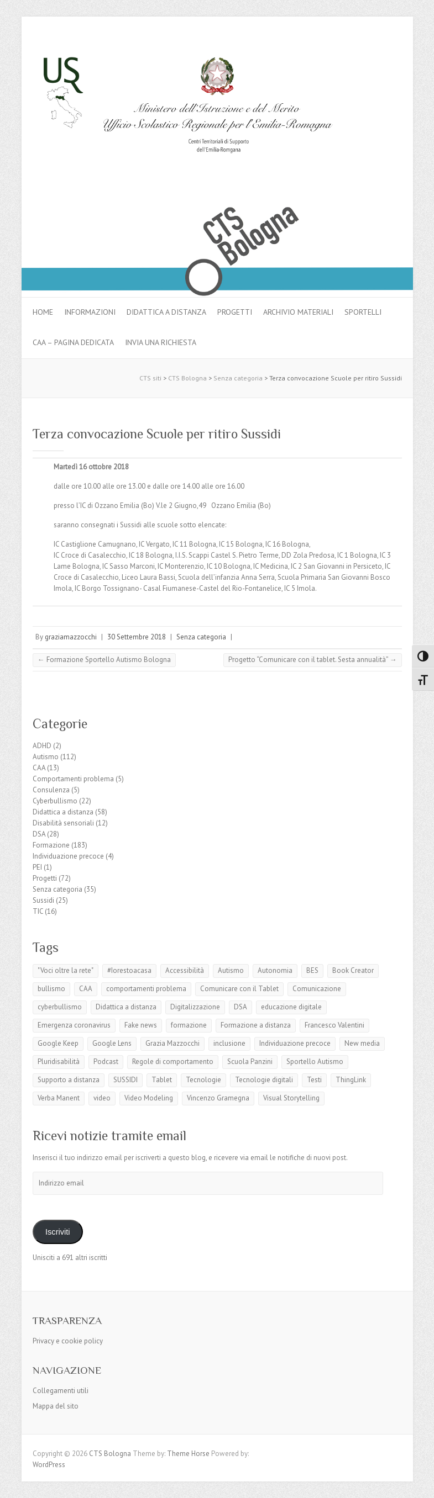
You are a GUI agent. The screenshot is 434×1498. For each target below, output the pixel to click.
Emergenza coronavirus (74, 1025)
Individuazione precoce (68, 856)
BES (312, 970)
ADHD (42, 745)
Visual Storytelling (291, 1098)
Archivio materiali (298, 312)
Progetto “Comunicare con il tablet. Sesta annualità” (312, 659)
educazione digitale (291, 1007)
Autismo (46, 756)
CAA (39, 767)
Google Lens (112, 1043)
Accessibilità (184, 970)
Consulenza (51, 790)
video (102, 1098)
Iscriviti (57, 1231)
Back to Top (418, 1482)
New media (362, 1043)
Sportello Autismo (314, 1061)
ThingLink (351, 1079)
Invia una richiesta (160, 342)
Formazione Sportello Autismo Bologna (104, 659)
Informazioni (90, 312)
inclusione (229, 1043)
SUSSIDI (125, 1079)
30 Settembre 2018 (136, 637)
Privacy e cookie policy (68, 1341)
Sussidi (43, 900)
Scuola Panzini (250, 1061)
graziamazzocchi (71, 637)
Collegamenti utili (60, 1390)
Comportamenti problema (73, 779)
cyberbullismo (60, 1007)
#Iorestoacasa (129, 970)
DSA (39, 834)
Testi (314, 1079)
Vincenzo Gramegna (218, 1098)
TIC (38, 911)
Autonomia (275, 970)
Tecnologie (203, 1079)
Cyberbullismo (55, 801)
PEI (37, 867)
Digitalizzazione (195, 1007)
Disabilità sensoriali (63, 823)
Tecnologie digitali (264, 1079)
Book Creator (353, 970)
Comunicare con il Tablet (239, 988)
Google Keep (58, 1043)
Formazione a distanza (256, 1025)
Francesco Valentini (334, 1025)
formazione (189, 1025)
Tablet (161, 1079)
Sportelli (362, 312)
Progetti (234, 312)
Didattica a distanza (166, 312)
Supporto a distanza (69, 1079)
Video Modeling (148, 1098)
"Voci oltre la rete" (65, 970)
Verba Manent (59, 1098)
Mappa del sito (56, 1406)
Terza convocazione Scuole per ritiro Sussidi (157, 433)
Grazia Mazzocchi (172, 1043)
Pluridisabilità (59, 1061)
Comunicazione (316, 988)
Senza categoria (201, 637)
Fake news (140, 1025)
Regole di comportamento (172, 1061)
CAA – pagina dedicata (73, 342)
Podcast (105, 1061)
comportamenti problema (146, 988)
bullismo (51, 988)
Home (43, 312)
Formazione (51, 845)
